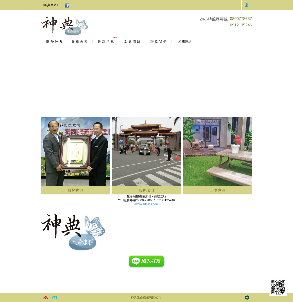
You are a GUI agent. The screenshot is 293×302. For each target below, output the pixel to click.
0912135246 (241, 25)
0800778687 (241, 18)
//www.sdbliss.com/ (146, 204)
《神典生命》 (50, 5)
